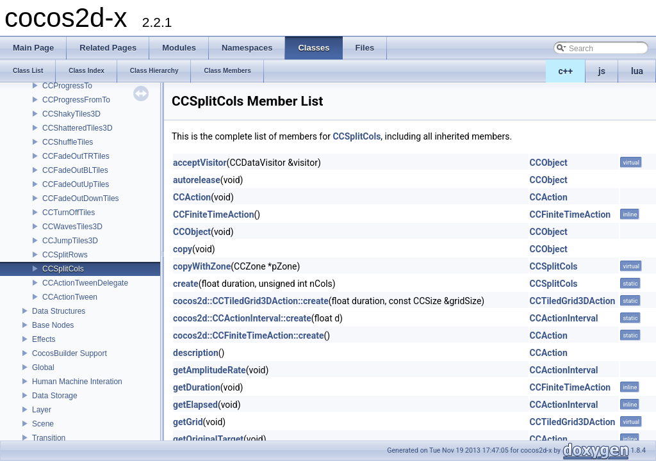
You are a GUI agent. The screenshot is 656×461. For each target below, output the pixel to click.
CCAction (192, 197)
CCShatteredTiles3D (77, 128)
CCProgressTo (67, 85)
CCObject (549, 163)
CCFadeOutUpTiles (75, 184)
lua (637, 71)
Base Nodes (53, 325)
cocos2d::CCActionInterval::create (242, 318)
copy (182, 249)
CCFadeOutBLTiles (75, 170)
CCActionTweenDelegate (85, 283)
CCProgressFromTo (76, 99)
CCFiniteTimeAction (213, 214)
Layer (41, 409)
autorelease (196, 180)
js (601, 71)
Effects (43, 339)
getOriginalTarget (208, 439)
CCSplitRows (65, 254)
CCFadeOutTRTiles (76, 156)
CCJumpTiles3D (70, 240)
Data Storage (55, 395)
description (195, 353)
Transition (48, 437)
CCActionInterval (564, 318)
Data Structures (58, 311)
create (186, 284)
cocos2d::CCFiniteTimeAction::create (248, 335)
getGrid (188, 422)
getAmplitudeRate (209, 370)
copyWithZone (202, 266)
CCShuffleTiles (67, 142)
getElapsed (195, 405)
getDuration (196, 387)
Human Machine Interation (77, 381)
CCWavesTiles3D (72, 226)
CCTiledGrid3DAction (573, 301)
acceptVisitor (200, 163)
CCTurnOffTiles (68, 212)
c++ (566, 71)
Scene (43, 423)
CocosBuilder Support (69, 353)
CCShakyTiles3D (71, 113)
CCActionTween (69, 297)
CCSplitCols (63, 268)
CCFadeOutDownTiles (80, 198)
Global (43, 367)
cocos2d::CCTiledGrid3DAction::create (251, 301)
